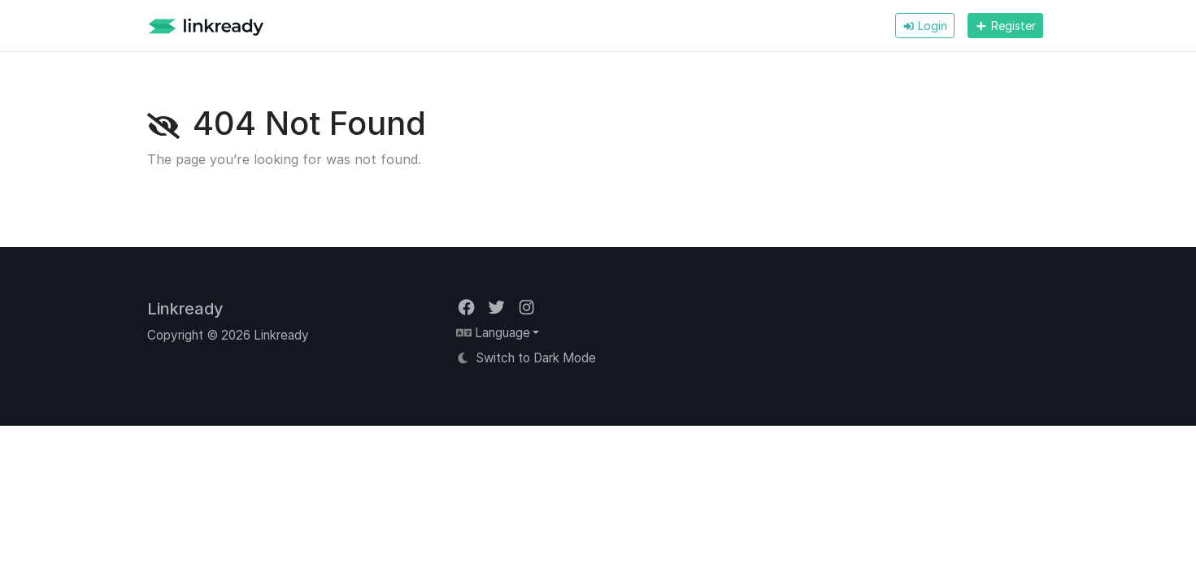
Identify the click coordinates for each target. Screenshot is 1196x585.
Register (1005, 25)
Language (493, 332)
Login (924, 25)
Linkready (185, 308)
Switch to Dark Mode (526, 358)
